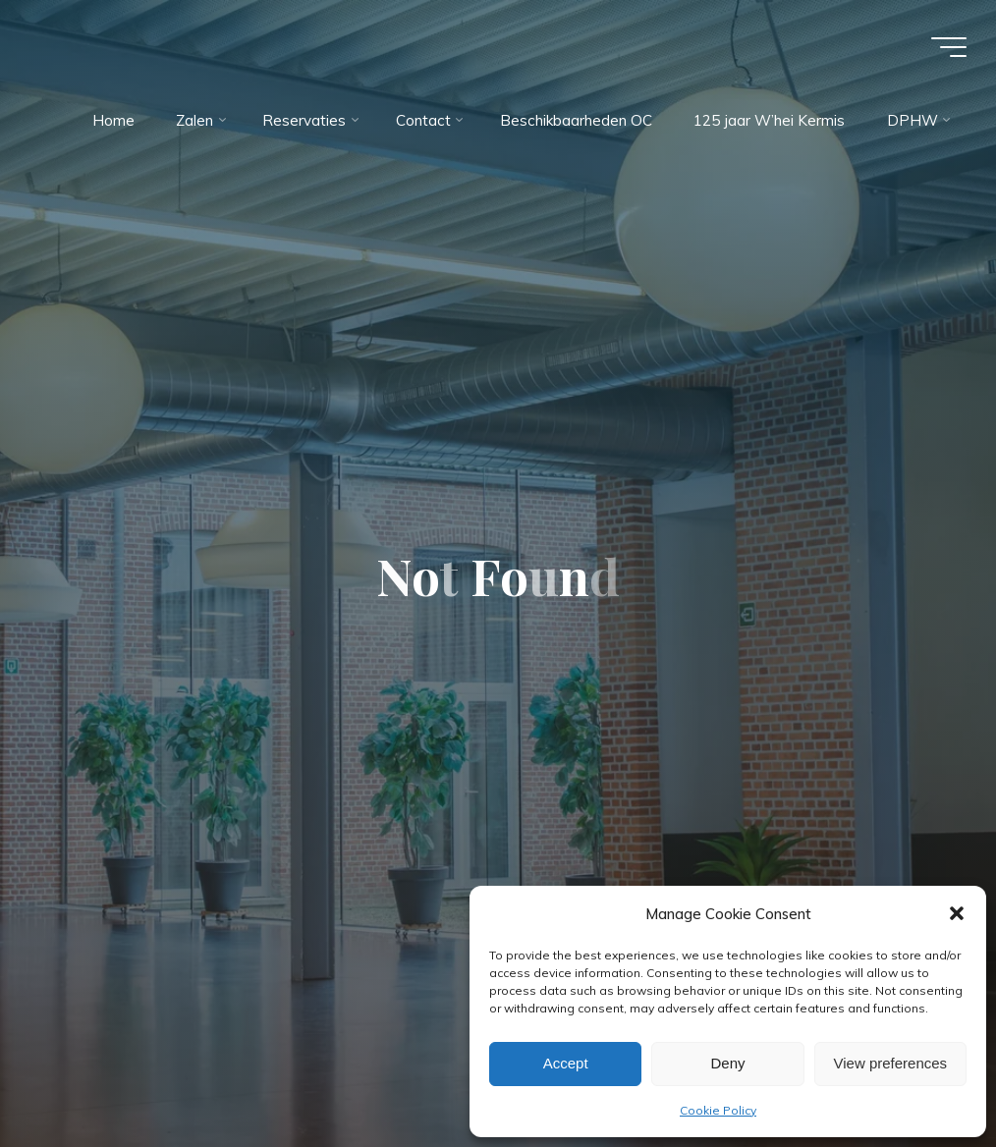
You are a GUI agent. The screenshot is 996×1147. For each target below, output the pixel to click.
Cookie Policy (718, 1110)
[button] (957, 913)
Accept (565, 1063)
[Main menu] (949, 47)
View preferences (891, 1063)
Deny (727, 1063)
